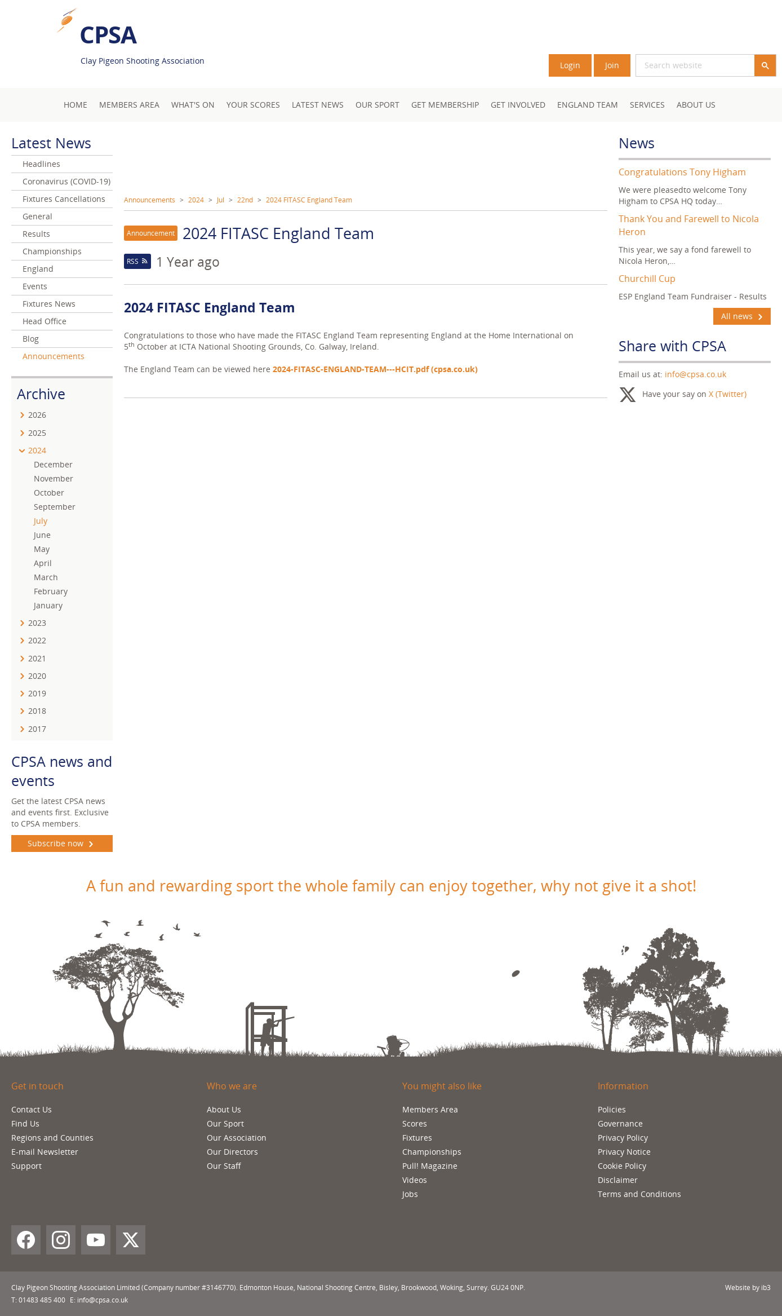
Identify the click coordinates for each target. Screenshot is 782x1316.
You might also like (442, 1086)
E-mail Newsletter (44, 1151)
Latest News (318, 104)
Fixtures (417, 1137)
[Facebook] (26, 1240)
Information (623, 1086)
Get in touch (37, 1086)
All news (742, 316)
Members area (129, 104)
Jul (220, 200)
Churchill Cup (647, 278)
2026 (37, 414)
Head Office (44, 321)
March (46, 577)
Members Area (430, 1109)
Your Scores (253, 104)
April (43, 563)
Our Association (236, 1137)
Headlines (41, 163)
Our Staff (224, 1165)
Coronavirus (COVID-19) (66, 181)
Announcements (149, 200)
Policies (612, 1109)
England (38, 268)
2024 (196, 200)
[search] (681, 65)
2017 (37, 728)
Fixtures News (49, 303)
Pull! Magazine (429, 1165)
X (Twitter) (728, 393)
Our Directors (232, 1151)
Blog (31, 338)
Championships (52, 251)
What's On (193, 104)
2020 (37, 675)
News (637, 142)
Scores (414, 1123)
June (42, 534)
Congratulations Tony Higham (682, 172)
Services (647, 104)
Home (75, 104)
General (37, 216)
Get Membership (445, 104)
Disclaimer (618, 1179)
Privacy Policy (623, 1137)
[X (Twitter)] (130, 1240)
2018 (37, 710)
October (49, 492)
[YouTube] (95, 1240)
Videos (414, 1179)
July (40, 520)
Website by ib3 (748, 1287)
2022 (37, 640)
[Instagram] (60, 1240)
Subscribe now (62, 843)
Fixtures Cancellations (64, 198)
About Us (696, 104)
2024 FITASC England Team (309, 200)
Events (35, 286)
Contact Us (31, 1109)
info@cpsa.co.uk (695, 374)
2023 (37, 622)
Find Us (25, 1123)
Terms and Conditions (639, 1194)
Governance (620, 1123)
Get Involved (518, 104)
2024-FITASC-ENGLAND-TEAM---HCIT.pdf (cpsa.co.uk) (375, 369)
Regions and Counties (52, 1137)
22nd (245, 200)
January (48, 605)
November (53, 478)
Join (612, 65)
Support (26, 1165)
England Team (587, 104)
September (54, 506)
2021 (37, 658)
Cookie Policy (622, 1165)
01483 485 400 (42, 1300)
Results (36, 233)
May (42, 549)
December (53, 464)
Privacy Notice (624, 1151)
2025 (37, 432)
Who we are (232, 1086)
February (51, 591)
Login (570, 65)
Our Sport (377, 104)
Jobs (410, 1194)
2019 (37, 693)
